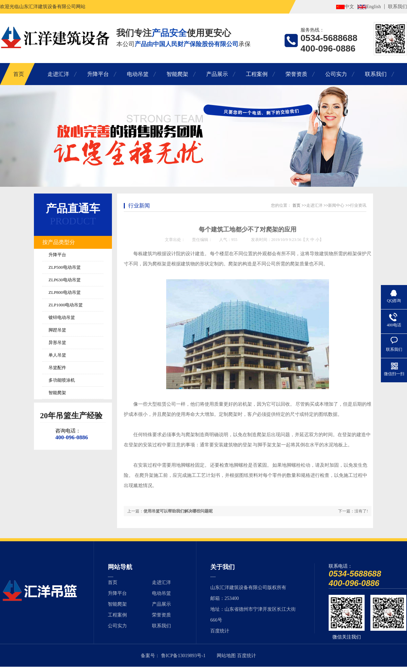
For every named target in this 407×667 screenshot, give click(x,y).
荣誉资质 (296, 74)
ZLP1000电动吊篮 (66, 304)
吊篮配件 (57, 367)
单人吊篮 (57, 355)
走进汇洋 (58, 74)
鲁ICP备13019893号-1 (183, 655)
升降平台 (98, 74)
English (373, 6)
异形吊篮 (57, 342)
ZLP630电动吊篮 (65, 279)
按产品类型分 (58, 242)
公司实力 (336, 74)
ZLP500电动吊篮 (65, 267)
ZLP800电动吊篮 (65, 292)
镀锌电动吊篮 (62, 317)
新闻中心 (336, 205)
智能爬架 (177, 74)
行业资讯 (358, 205)
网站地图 (226, 655)
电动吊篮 (138, 74)
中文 (349, 6)
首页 (18, 74)
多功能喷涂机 (62, 380)
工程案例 (257, 74)
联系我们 (397, 6)
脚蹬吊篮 (57, 329)
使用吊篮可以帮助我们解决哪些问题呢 (178, 511)
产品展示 (217, 74)
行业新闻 (139, 205)
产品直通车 (73, 208)
